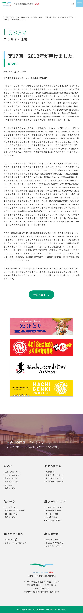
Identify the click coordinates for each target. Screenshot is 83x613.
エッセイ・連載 (52, 514)
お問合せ (53, 534)
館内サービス (10, 517)
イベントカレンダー (13, 475)
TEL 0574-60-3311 (35, 585)
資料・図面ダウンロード (15, 510)
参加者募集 (50, 471)
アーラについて (57, 501)
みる (9, 466)
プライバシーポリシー (54, 546)
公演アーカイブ (11, 478)
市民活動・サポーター (54, 481)
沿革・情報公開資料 (54, 520)
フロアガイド (10, 507)
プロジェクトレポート (54, 475)
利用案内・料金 (11, 514)
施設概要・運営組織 (54, 510)
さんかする (54, 466)
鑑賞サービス (10, 488)
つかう (11, 501)
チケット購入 (15, 534)
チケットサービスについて (15, 543)
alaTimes (9, 485)
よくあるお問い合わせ (54, 543)
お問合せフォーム (53, 539)
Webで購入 (11, 539)
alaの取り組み (51, 517)
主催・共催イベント (13, 471)
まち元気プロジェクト (54, 478)
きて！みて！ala (11, 481)
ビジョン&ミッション (54, 507)
